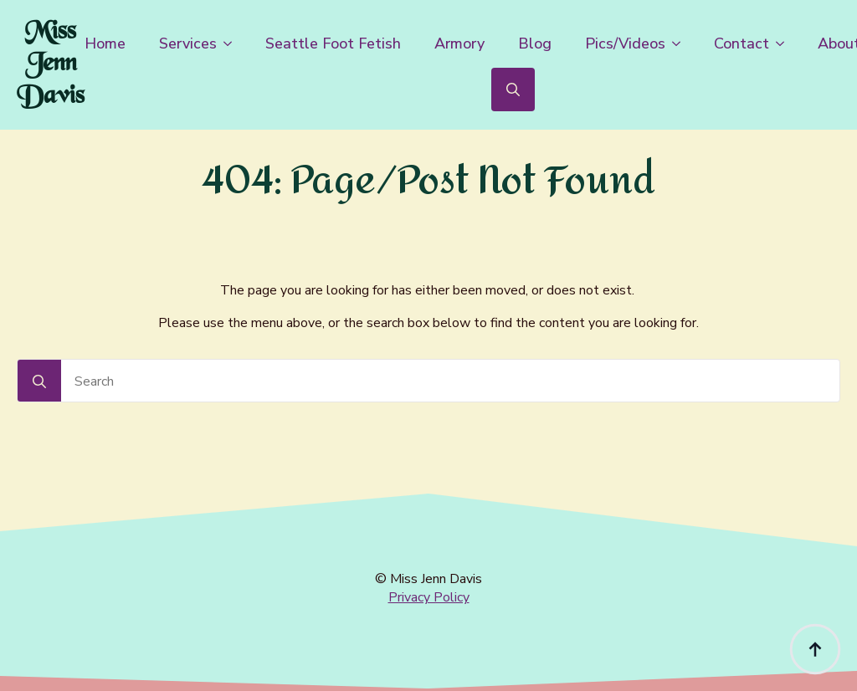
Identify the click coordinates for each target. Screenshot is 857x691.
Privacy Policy (429, 597)
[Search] (39, 381)
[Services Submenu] (233, 43)
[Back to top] (815, 649)
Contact (741, 43)
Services (188, 43)
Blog (535, 43)
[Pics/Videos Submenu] (681, 43)
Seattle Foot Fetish (333, 43)
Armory (459, 43)
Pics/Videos (625, 43)
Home (105, 43)
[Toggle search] (513, 89)
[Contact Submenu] (785, 43)
